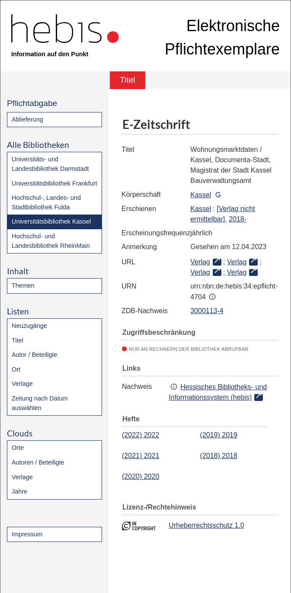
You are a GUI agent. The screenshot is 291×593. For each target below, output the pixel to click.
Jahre (19, 491)
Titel (17, 340)
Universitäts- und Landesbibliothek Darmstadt (50, 164)
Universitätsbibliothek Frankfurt (54, 183)
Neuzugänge (29, 325)
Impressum (27, 534)
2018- (237, 219)
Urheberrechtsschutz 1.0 (206, 525)
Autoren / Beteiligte (38, 462)
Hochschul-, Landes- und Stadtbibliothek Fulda (46, 202)
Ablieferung (27, 119)
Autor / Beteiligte (35, 354)
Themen (23, 285)
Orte (18, 447)
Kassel (200, 195)
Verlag (200, 262)
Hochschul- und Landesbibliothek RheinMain (51, 241)
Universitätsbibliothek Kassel (51, 221)
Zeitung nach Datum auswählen (40, 403)
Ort (16, 369)
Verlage (22, 383)
